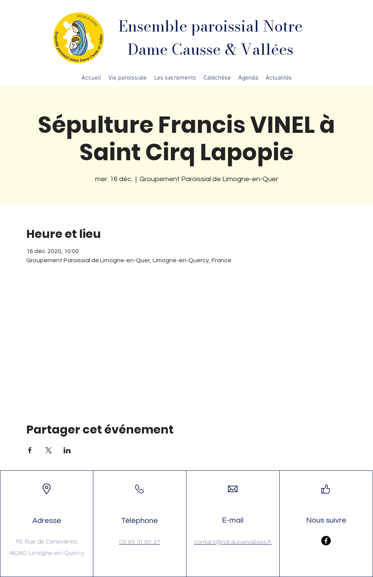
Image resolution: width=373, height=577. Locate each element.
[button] (127, 78)
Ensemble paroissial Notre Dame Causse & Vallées (210, 37)
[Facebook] (326, 540)
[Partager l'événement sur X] (48, 450)
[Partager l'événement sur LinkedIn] (67, 450)
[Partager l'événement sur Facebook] (29, 450)
